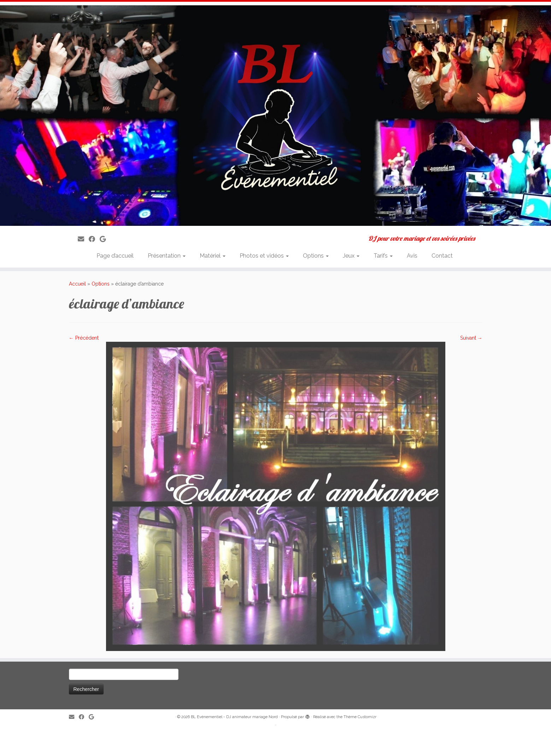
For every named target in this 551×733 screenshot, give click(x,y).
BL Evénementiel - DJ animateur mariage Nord (234, 717)
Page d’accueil (115, 255)
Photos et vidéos (264, 255)
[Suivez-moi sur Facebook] (94, 239)
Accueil (77, 284)
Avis (412, 255)
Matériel (212, 255)
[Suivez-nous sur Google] (105, 239)
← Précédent (84, 338)
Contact (442, 255)
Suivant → (471, 338)
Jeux (351, 255)
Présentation (167, 255)
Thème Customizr (360, 717)
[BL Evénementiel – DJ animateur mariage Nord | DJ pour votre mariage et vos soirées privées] (275, 115)
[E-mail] (83, 239)
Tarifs (383, 255)
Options (316, 255)
